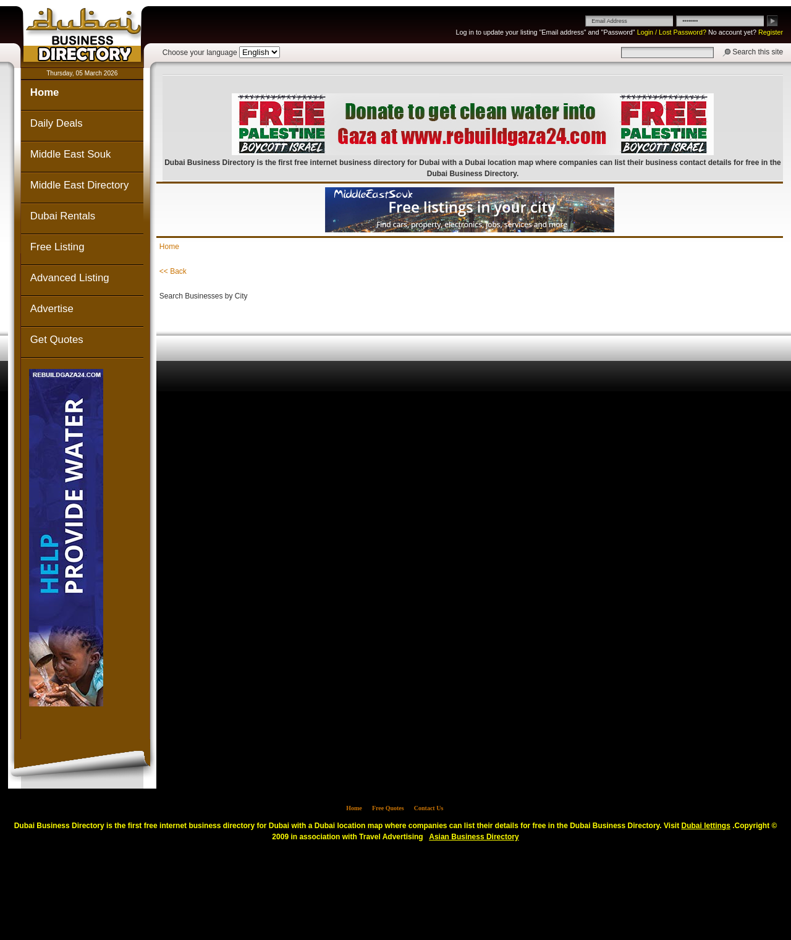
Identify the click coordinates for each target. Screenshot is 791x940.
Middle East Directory (79, 185)
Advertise (52, 309)
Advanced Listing (69, 278)
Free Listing (57, 247)
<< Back (173, 271)
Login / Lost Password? (671, 32)
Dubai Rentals (62, 216)
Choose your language (200, 52)
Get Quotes (56, 339)
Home (44, 92)
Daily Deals (56, 123)
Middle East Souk (70, 154)
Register (770, 32)
